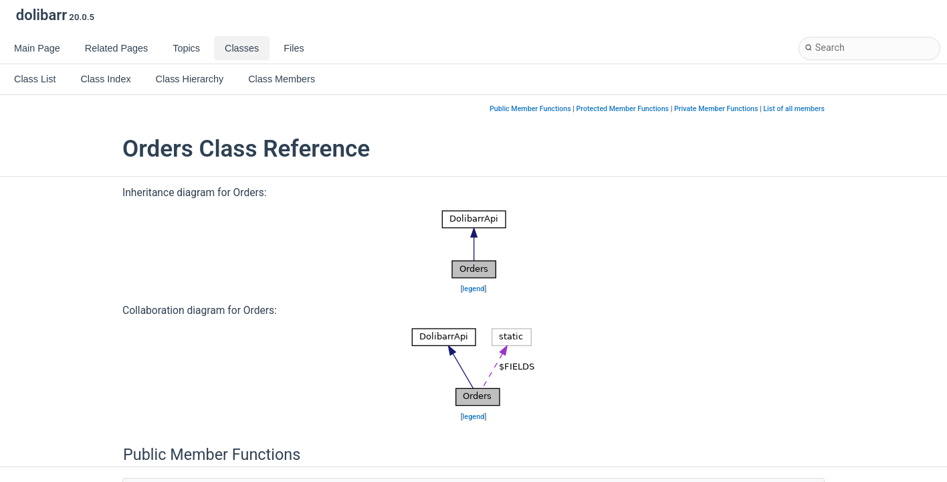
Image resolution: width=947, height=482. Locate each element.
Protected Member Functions (622, 108)
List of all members (794, 108)
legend (474, 289)
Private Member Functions (716, 108)
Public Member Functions (530, 108)
